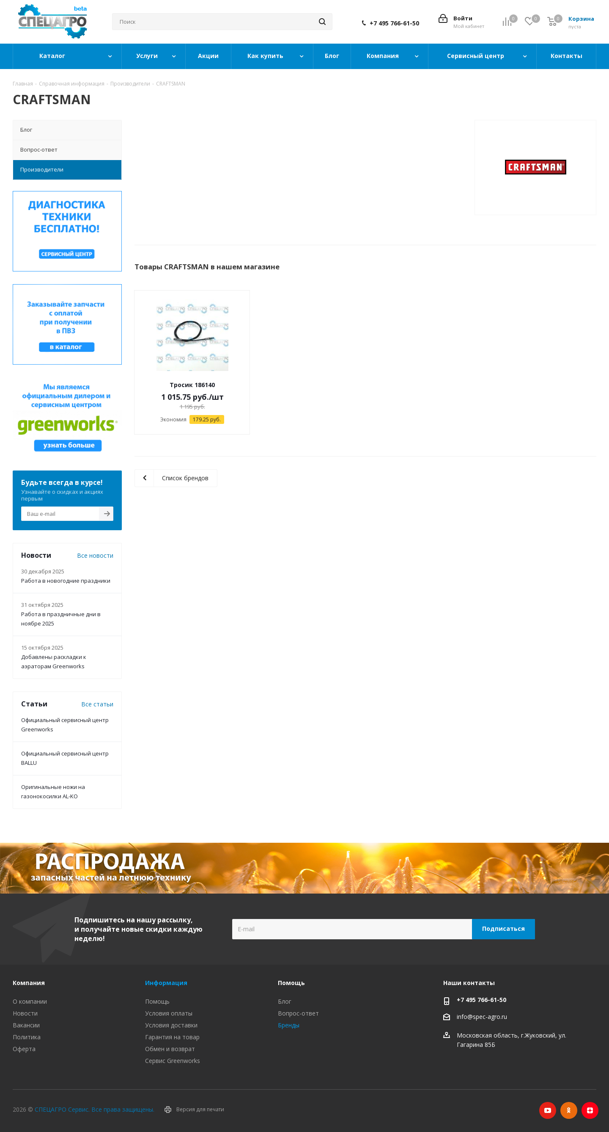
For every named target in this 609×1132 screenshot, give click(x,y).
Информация (166, 983)
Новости (25, 1013)
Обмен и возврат (170, 1049)
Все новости (95, 555)
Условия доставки (171, 1025)
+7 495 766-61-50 (394, 23)
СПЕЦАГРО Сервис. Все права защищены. (94, 1109)
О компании (30, 1001)
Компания (29, 983)
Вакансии (26, 1025)
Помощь (157, 1001)
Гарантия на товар (172, 1037)
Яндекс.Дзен (590, 1110)
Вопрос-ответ (298, 1013)
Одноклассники (568, 1110)
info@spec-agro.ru (482, 1017)
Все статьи (97, 704)
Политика (27, 1037)
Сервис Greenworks (172, 1061)
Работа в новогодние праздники (65, 580)
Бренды (288, 1025)
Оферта (24, 1049)
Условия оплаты (168, 1013)
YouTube (547, 1110)
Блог (284, 1001)
